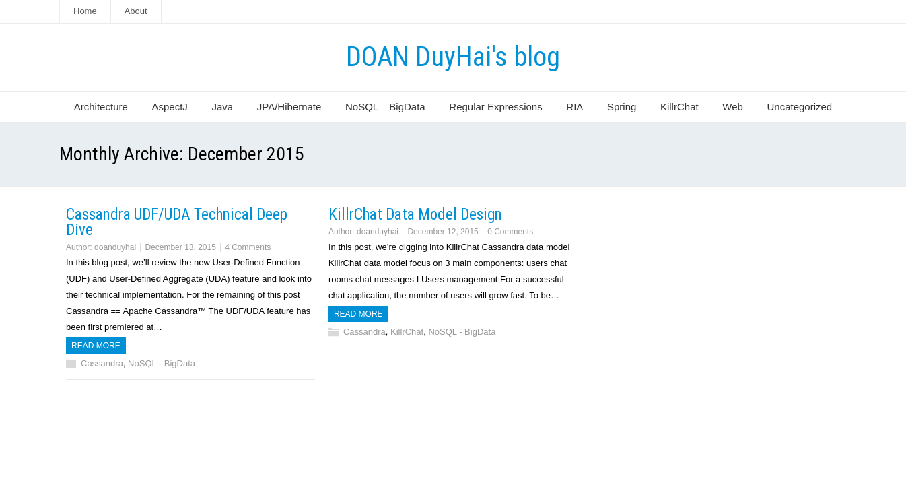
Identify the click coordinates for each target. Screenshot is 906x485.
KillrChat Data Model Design (415, 214)
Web (732, 106)
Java (222, 106)
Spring (621, 106)
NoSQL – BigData (385, 106)
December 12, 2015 (442, 231)
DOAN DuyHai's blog (453, 57)
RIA (574, 106)
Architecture (101, 106)
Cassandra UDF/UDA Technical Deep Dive (176, 222)
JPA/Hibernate (289, 106)
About (136, 11)
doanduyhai (115, 247)
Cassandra (102, 363)
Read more (95, 345)
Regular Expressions (495, 106)
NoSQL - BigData (161, 363)
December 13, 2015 (180, 247)
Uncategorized (799, 106)
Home (85, 11)
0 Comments (510, 231)
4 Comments (248, 247)
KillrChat (679, 106)
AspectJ (169, 106)
